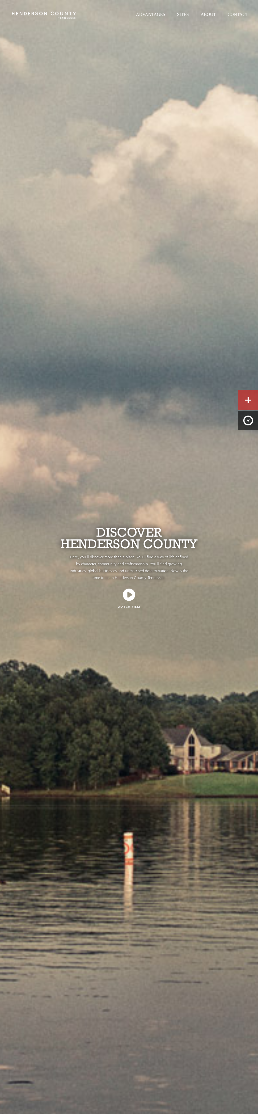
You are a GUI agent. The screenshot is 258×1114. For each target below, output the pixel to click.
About (208, 14)
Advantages (150, 14)
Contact (238, 14)
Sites (183, 14)
